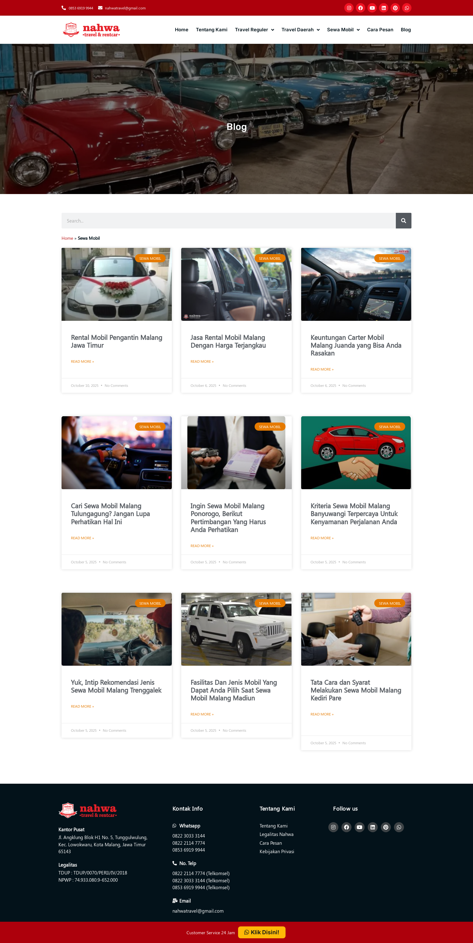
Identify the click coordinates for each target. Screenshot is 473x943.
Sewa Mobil (343, 29)
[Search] (403, 220)
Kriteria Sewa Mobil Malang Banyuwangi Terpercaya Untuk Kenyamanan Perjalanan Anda (354, 513)
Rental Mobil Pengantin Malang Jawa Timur (116, 341)
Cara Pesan (380, 30)
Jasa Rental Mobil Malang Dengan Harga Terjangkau (228, 341)
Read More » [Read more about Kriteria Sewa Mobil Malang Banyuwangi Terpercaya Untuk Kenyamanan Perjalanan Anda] (322, 537)
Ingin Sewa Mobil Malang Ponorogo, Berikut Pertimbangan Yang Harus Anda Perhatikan (228, 517)
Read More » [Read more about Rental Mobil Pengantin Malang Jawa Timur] (82, 361)
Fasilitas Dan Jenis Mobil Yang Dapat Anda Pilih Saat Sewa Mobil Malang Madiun (234, 690)
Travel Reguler (254, 29)
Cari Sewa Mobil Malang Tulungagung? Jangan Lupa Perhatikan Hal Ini (110, 513)
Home (181, 30)
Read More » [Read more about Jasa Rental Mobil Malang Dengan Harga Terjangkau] (202, 361)
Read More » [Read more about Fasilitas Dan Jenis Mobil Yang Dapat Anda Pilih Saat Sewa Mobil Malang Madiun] (202, 713)
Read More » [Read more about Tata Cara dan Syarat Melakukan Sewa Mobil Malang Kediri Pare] (322, 713)
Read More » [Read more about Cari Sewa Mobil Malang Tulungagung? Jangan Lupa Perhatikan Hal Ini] (82, 537)
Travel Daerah (300, 29)
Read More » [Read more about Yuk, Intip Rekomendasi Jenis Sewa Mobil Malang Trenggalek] (82, 706)
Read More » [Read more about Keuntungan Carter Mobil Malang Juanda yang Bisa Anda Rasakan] (322, 369)
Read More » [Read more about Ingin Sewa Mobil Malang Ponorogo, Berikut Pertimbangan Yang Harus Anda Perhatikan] (202, 545)
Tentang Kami (211, 30)
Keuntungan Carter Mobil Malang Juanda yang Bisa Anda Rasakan (356, 345)
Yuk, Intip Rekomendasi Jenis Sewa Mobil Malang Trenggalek (116, 686)
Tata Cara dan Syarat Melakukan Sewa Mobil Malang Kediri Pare (356, 690)
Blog (406, 30)
